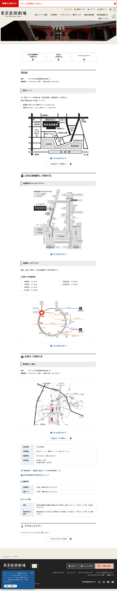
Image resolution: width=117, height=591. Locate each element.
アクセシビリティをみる (60, 541)
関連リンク (110, 577)
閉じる (32, 573)
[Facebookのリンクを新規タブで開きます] (108, 584)
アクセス (66, 10)
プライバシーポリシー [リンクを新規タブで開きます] (14, 579)
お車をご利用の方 (59, 59)
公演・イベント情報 (40, 15)
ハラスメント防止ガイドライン (105, 574)
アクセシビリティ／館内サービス (70, 15)
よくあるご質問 (86, 568)
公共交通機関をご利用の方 (32, 59)
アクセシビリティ (84, 60)
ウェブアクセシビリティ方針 (96, 577)
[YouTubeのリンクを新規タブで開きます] (113, 584)
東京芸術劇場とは (102, 15)
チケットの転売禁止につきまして (32, 3)
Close (115, 3)
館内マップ (100, 10)
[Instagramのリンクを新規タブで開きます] (104, 584)
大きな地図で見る (57, 160)
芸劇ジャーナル (103, 19)
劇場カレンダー (77, 10)
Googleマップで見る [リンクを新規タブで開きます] (61, 166)
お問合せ (72, 568)
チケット (89, 10)
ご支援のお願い (104, 568)
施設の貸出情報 (88, 15)
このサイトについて (58, 574)
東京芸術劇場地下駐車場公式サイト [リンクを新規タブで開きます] (34, 477)
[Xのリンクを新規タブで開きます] (99, 584)
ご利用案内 (53, 15)
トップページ (6, 558)
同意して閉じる (10, 586)
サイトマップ (71, 574)
